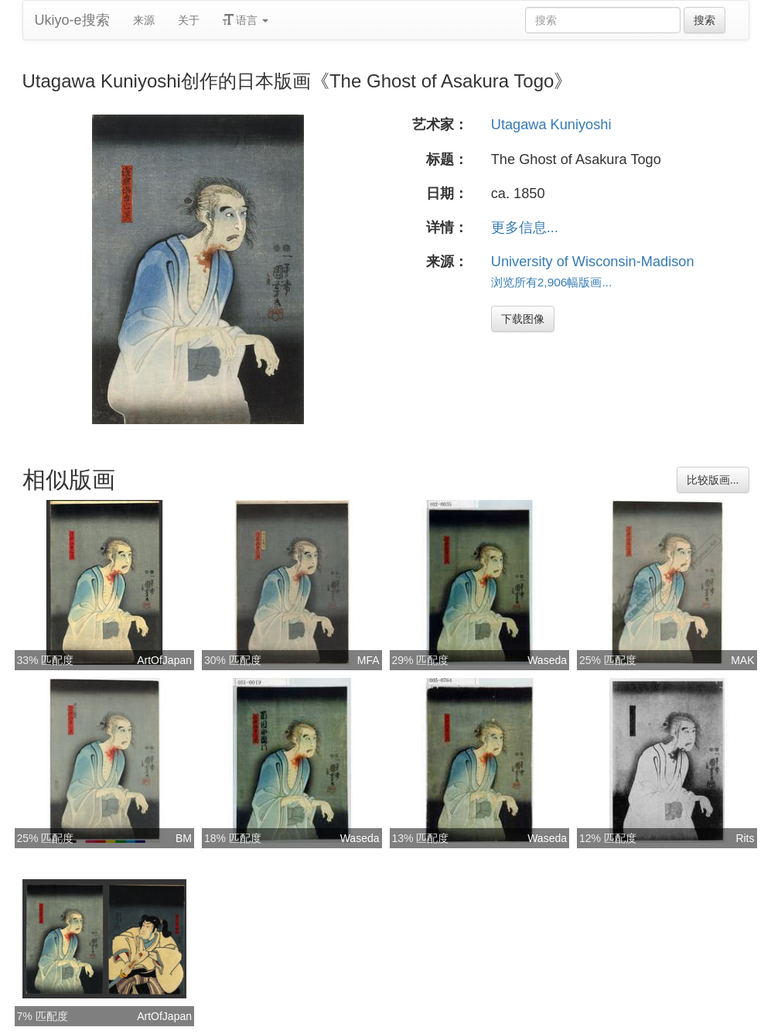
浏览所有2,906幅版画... (551, 282)
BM (184, 838)
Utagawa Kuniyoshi (551, 124)
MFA (368, 660)
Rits (744, 838)
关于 (189, 20)
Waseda (547, 660)
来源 (144, 20)
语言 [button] (246, 20)
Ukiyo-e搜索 (72, 20)
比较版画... (713, 480)
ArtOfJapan (164, 660)
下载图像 (522, 319)
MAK (742, 660)
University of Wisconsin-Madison (592, 261)
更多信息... (524, 227)
